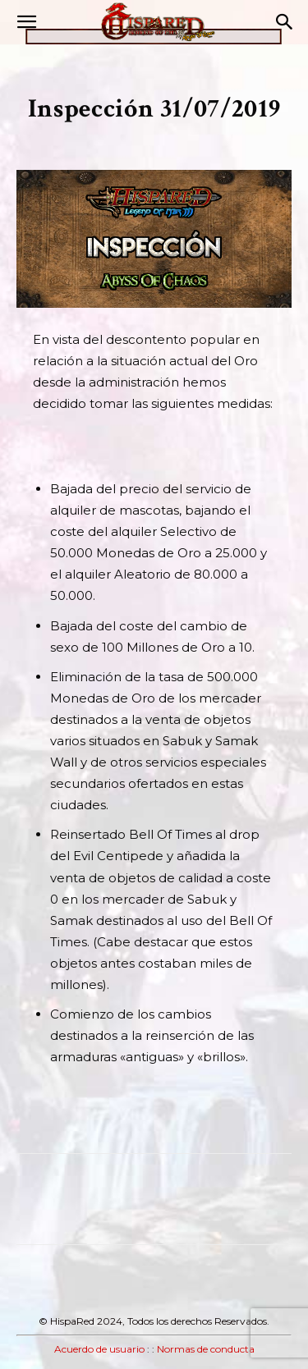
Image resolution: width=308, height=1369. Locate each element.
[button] (26, 22)
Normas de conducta (206, 1349)
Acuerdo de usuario (99, 1349)
